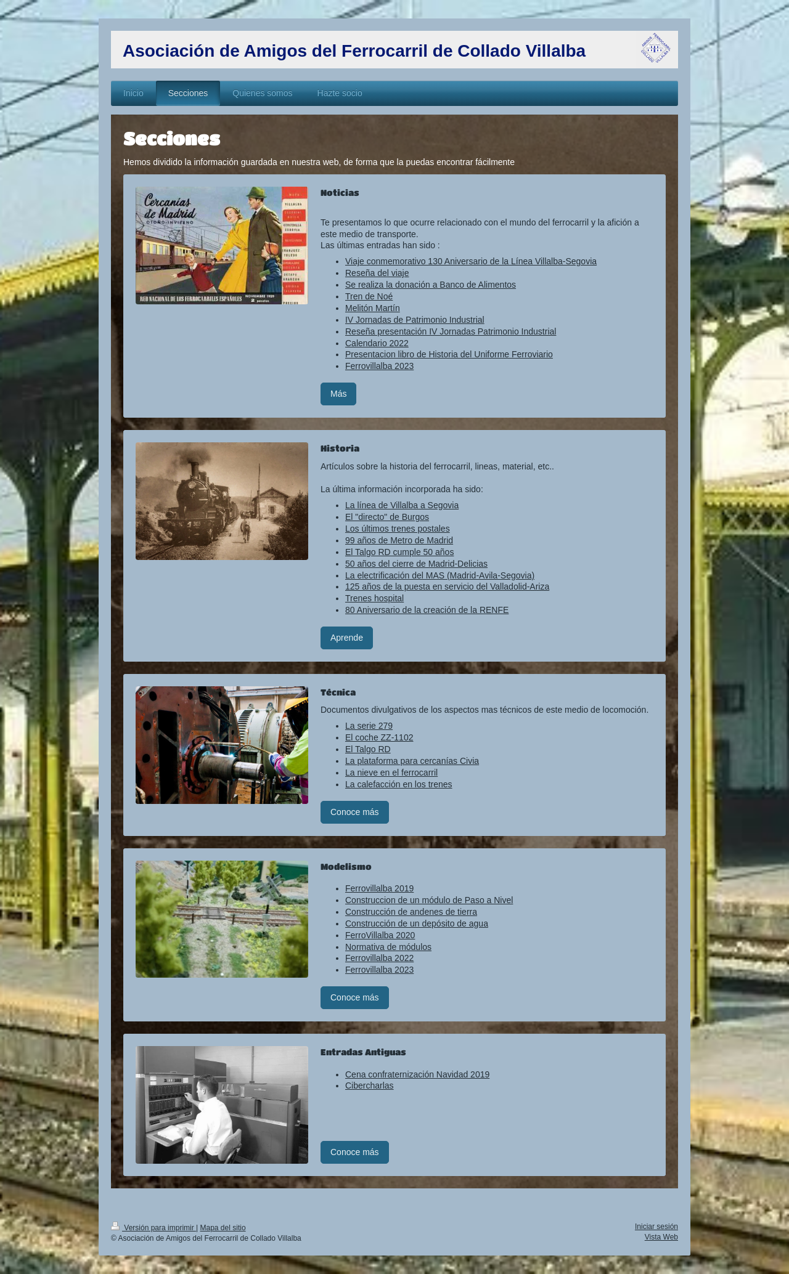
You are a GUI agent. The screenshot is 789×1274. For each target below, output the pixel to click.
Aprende (346, 638)
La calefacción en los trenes (398, 784)
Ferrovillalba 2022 (379, 958)
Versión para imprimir (153, 1227)
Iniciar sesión (656, 1226)
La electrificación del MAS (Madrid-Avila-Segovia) (439, 575)
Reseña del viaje (377, 273)
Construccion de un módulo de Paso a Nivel (429, 900)
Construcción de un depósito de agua (416, 923)
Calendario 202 (374, 343)
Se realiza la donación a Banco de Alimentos (430, 285)
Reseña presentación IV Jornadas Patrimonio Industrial (450, 331)
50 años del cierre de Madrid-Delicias (416, 564)
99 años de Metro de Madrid (399, 540)
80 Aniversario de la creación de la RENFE (427, 610)
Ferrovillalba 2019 (379, 888)
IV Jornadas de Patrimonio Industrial (414, 320)
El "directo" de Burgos (387, 517)
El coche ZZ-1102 (379, 737)
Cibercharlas (369, 1085)
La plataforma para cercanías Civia (412, 761)
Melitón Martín (372, 308)
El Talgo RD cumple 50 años (399, 552)
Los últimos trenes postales (397, 529)
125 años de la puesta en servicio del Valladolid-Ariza (447, 586)
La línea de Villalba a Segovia (402, 505)
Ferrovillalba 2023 (379, 366)
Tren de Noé (369, 296)
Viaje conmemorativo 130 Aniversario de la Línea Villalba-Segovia (471, 261)
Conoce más (354, 812)
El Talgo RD (368, 749)
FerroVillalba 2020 (380, 935)
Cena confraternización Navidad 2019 (417, 1074)
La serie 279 (369, 726)
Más (338, 394)
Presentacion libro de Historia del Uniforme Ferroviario (449, 354)
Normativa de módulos (388, 947)
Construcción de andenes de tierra (411, 912)
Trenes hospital (374, 598)
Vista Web (661, 1237)
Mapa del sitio (223, 1227)
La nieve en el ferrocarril (391, 772)
